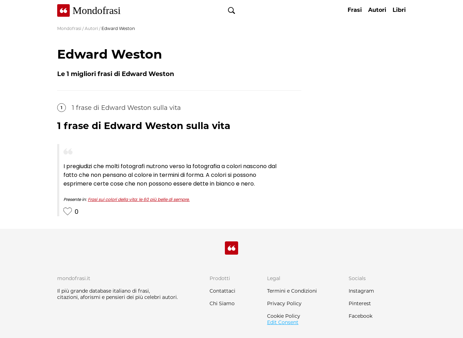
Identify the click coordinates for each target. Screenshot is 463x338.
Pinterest (360, 303)
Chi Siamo (222, 303)
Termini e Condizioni (292, 291)
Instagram (361, 291)
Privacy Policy (284, 303)
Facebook (360, 316)
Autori (91, 28)
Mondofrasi (69, 28)
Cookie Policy (283, 316)
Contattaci (222, 291)
